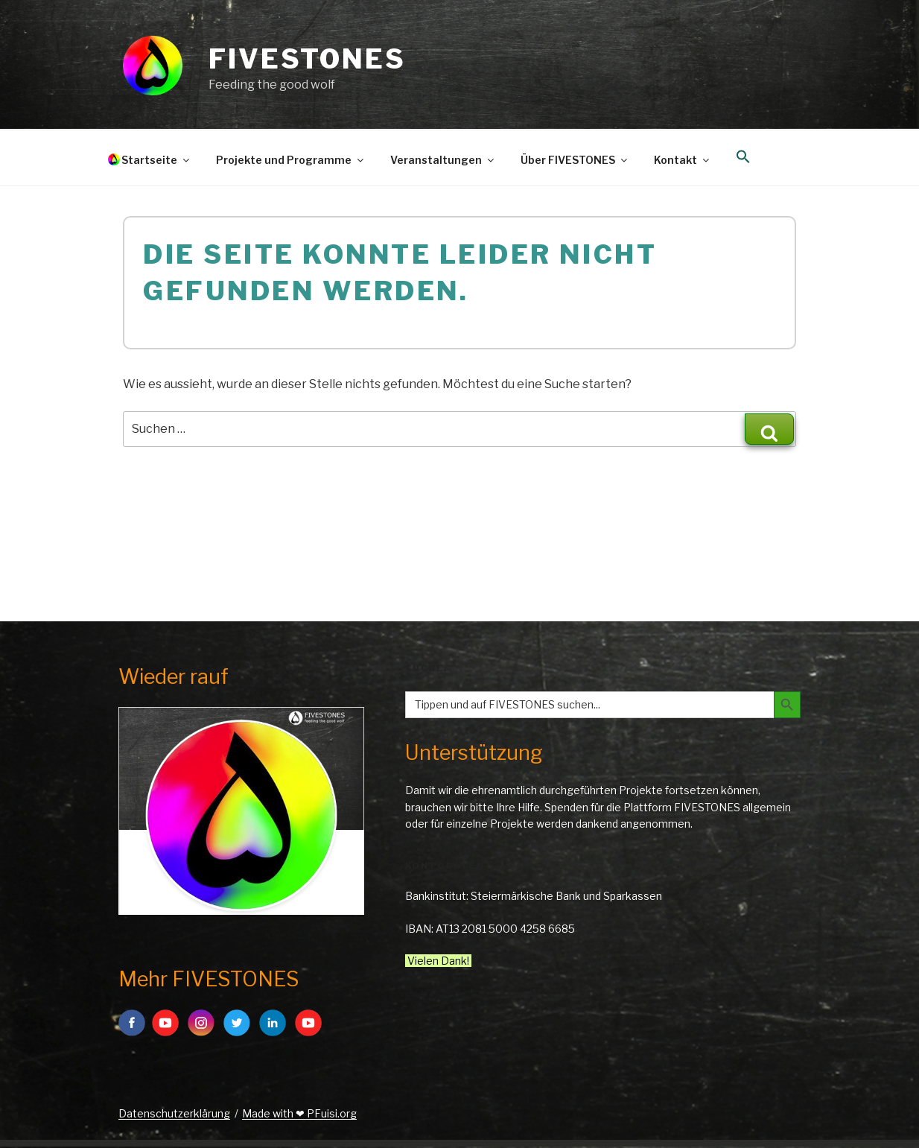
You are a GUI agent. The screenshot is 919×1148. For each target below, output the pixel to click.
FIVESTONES (307, 58)
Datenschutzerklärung (174, 1113)
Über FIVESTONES (575, 159)
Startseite (156, 159)
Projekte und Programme (291, 159)
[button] (742, 157)
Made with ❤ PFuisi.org (299, 1113)
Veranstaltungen (443, 159)
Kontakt (682, 159)
